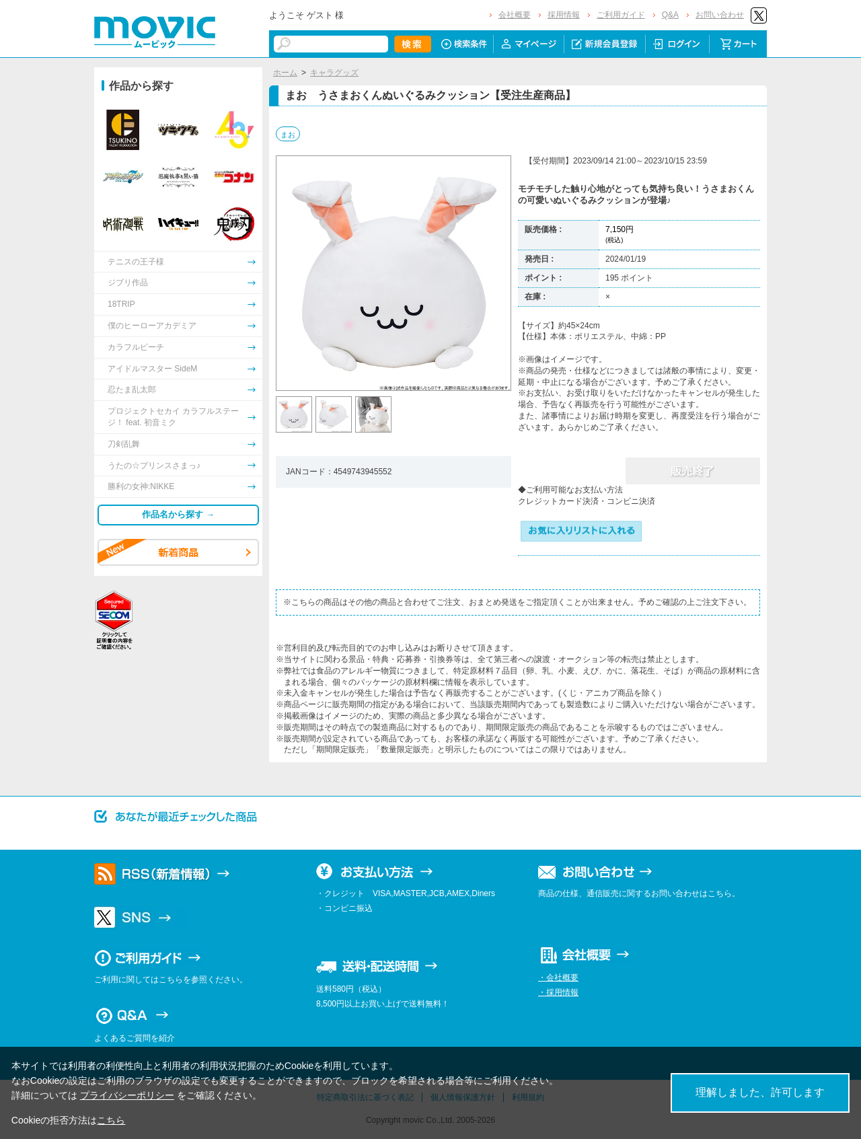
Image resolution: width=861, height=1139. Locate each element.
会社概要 (514, 15)
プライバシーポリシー (127, 1095)
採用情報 (564, 15)
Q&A (670, 15)
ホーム (285, 72)
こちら (111, 1120)
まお (287, 135)
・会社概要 (558, 977)
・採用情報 (558, 992)
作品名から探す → (178, 514)
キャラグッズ (334, 72)
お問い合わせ (720, 15)
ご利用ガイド (621, 15)
